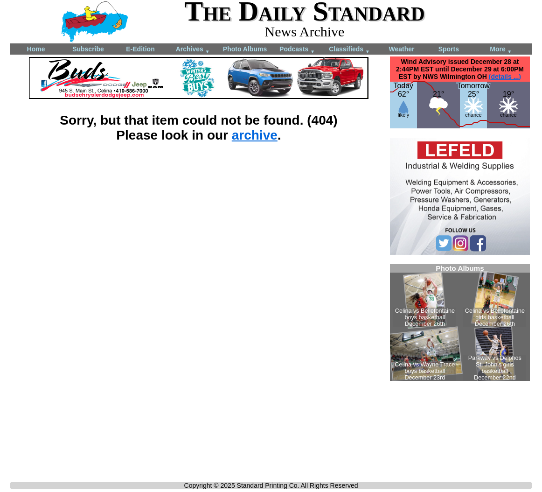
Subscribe (88, 49)
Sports (448, 49)
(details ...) (505, 76)
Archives (193, 49)
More (501, 49)
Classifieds (349, 49)
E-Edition (140, 49)
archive (255, 135)
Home (36, 49)
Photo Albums (245, 49)
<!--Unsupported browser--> (460, 322)
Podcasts (297, 49)
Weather (402, 49)
